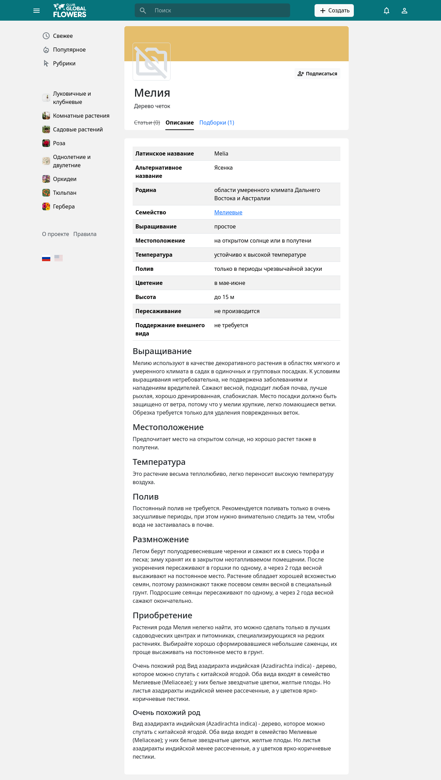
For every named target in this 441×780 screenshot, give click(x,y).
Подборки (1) (216, 122)
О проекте (55, 234)
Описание (179, 122)
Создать (334, 11)
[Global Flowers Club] (72, 10)
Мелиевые (228, 212)
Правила (85, 234)
